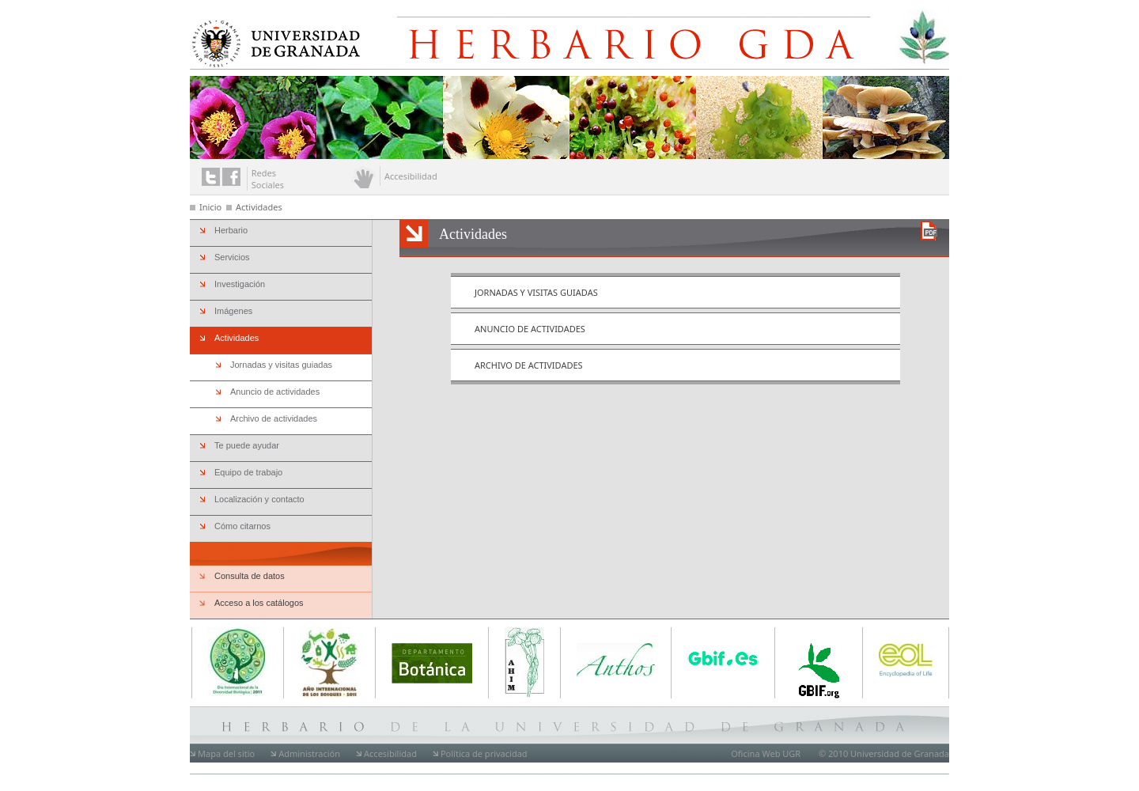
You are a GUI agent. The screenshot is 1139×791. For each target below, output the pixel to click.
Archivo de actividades (529, 365)
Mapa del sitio (226, 753)
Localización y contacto (259, 499)
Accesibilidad (390, 753)
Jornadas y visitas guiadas (536, 292)
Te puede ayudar (246, 445)
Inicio (210, 207)
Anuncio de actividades (530, 329)
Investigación (239, 284)
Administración (309, 753)
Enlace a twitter (211, 177)
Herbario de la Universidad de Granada (651, 38)
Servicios (232, 257)
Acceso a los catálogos (259, 602)
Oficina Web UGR (765, 753)
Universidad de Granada (272, 40)
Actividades (259, 207)
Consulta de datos (249, 576)
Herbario (231, 230)
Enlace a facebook (231, 177)
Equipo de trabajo (248, 472)
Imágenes (233, 311)
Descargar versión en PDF (929, 230)
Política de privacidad (484, 753)
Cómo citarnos (242, 526)
